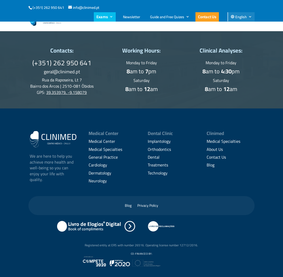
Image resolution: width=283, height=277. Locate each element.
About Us (79, 20)
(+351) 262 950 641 (48, 7)
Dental (153, 157)
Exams (102, 17)
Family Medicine (148, 20)
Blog (223, 20)
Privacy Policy (147, 206)
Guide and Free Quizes (167, 17)
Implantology (159, 141)
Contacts (245, 20)
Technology (158, 173)
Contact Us (207, 17)
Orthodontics (159, 149)
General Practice (103, 157)
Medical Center (102, 141)
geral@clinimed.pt (62, 71)
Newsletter (131, 17)
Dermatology (100, 173)
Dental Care (107, 20)
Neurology (98, 181)
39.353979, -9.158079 (66, 92)
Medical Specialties (191, 20)
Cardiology (98, 165)
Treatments (158, 165)
